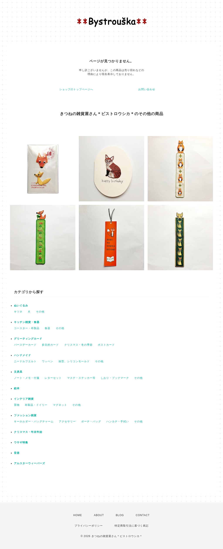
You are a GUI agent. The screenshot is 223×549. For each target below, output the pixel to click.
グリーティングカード (28, 338)
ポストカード (106, 344)
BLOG (120, 515)
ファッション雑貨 (25, 415)
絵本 (17, 388)
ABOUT (99, 515)
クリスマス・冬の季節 (78, 344)
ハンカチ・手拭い (117, 421)
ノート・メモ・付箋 (26, 377)
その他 (40, 311)
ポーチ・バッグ (91, 421)
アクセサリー (67, 421)
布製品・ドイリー (36, 404)
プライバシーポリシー (88, 525)
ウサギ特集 (21, 442)
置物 (17, 404)
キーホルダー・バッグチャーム (34, 421)
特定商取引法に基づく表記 (132, 525)
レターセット (53, 377)
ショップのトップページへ (76, 89)
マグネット (60, 404)
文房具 (18, 371)
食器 (47, 328)
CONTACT (143, 515)
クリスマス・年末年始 (28, 431)
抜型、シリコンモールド (74, 361)
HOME (77, 515)
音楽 (17, 452)
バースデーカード (25, 344)
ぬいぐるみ (21, 305)
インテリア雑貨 (24, 398)
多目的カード (50, 344)
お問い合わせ (146, 89)
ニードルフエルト (25, 361)
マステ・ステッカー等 (81, 377)
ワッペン (47, 361)
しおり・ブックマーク (115, 377)
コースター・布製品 (26, 328)
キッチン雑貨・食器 (26, 322)
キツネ (18, 311)
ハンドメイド (22, 355)
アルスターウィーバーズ (29, 463)
